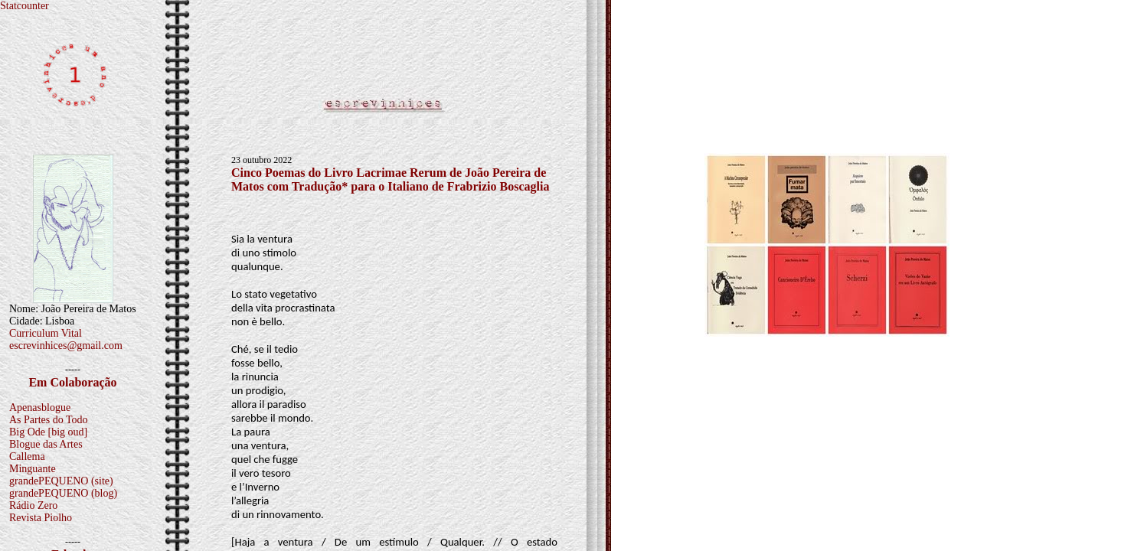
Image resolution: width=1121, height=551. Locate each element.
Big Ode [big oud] (48, 432)
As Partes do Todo (48, 419)
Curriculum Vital (45, 333)
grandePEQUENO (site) (61, 481)
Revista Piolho (40, 517)
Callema (27, 456)
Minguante (32, 468)
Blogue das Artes (46, 444)
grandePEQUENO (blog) (63, 493)
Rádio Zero (33, 505)
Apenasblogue (39, 407)
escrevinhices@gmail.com (66, 345)
